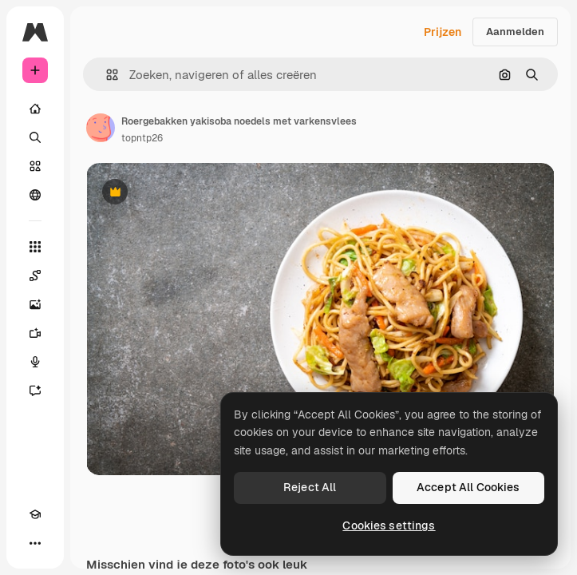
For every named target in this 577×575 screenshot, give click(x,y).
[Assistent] (35, 390)
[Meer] (35, 543)
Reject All (309, 487)
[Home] (35, 108)
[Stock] (35, 166)
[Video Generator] (35, 333)
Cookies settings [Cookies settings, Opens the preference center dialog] (388, 525)
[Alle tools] (35, 247)
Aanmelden (515, 31)
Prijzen (442, 32)
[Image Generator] (35, 304)
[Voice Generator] (35, 362)
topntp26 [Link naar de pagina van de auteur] (142, 138)
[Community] (35, 195)
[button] (106, 75)
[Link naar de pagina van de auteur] (100, 127)
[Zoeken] (35, 137)
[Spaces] (35, 275)
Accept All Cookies (468, 487)
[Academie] (35, 514)
